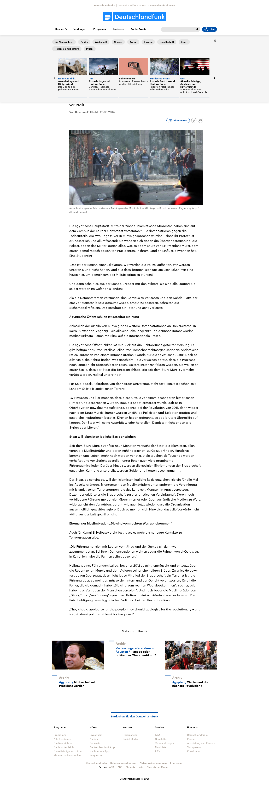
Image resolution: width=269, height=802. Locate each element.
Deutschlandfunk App (102, 747)
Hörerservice (130, 734)
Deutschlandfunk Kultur (132, 5)
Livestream (96, 734)
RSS (157, 751)
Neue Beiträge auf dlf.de (67, 751)
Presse (191, 738)
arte (141, 767)
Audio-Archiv (138, 29)
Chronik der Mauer (158, 767)
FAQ (157, 734)
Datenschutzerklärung (123, 762)
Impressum (176, 762)
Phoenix (130, 767)
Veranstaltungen (164, 743)
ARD (111, 767)
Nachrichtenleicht (64, 747)
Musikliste (160, 747)
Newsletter (161, 738)
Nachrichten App (99, 751)
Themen (59, 29)
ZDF (120, 767)
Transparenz (194, 747)
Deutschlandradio (104, 5)
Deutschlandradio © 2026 (135, 778)
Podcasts (118, 29)
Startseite (57, 40)
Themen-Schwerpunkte (67, 755)
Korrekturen (194, 751)
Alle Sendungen (63, 738)
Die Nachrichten (63, 743)
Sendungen (79, 29)
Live (209, 29)
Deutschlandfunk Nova (161, 5)
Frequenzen (96, 755)
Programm (99, 29)
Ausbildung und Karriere (201, 743)
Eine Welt (71, 40)
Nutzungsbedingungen (153, 762)
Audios (94, 738)
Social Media (130, 738)
